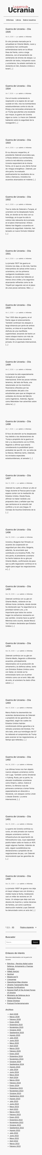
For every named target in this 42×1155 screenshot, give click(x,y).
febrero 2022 (15, 1146)
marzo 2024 (15, 1080)
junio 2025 (14, 1041)
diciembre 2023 (16, 1088)
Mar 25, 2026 (10, 824)
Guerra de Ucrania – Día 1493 (18, 701)
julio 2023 (14, 1101)
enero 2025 (14, 1054)
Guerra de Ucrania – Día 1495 (18, 587)
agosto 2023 (15, 1099)
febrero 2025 (15, 1051)
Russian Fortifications (16, 987)
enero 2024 (14, 1086)
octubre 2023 (15, 1093)
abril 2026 (14, 1014)
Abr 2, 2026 (9, 369)
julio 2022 (14, 1133)
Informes (28, 36)
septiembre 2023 (17, 1096)
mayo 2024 (14, 1075)
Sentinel (10, 974)
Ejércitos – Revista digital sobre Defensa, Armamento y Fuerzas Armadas (20, 966)
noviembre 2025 (16, 1027)
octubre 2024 (15, 1062)
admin (21, 36)
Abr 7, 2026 (9, 93)
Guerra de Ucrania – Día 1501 (18, 252)
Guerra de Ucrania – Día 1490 (18, 877)
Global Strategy (13, 1001)
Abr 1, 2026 (9, 429)
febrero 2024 (15, 1083)
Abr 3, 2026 (9, 312)
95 (13, 927)
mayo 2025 (14, 1043)
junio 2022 (14, 1136)
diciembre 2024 (16, 1056)
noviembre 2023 (16, 1091)
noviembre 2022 (16, 1122)
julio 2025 (14, 1038)
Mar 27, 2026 (10, 708)
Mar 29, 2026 (10, 594)
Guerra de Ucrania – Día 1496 (18, 531)
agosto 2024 (15, 1067)
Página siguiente (28, 927)
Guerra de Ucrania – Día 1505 (18, 30)
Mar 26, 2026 (10, 764)
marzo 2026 (15, 1017)
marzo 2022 (14, 1144)
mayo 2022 (14, 1138)
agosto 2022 (15, 1130)
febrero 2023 (15, 1115)
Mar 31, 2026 (10, 483)
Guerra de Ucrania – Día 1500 (18, 306)
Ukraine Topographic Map (17, 985)
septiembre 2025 (17, 1033)
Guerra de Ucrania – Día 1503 (18, 141)
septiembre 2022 (17, 1128)
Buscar (35, 942)
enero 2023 (14, 1117)
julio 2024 (14, 1070)
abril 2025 (14, 1046)
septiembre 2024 (17, 1064)
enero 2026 (14, 1022)
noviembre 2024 (16, 1059)
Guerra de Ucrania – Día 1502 (18, 198)
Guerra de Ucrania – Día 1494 (18, 644)
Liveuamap (11, 979)
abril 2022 (14, 1141)
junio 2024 (14, 1072)
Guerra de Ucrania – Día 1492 (18, 758)
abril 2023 (14, 1109)
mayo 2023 (14, 1107)
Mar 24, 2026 (10, 883)
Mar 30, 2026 (10, 537)
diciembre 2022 (16, 1120)
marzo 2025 (14, 1048)
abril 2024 (14, 1077)
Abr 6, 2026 (9, 147)
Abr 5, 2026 (9, 204)
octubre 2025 (15, 1030)
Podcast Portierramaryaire (18, 1003)
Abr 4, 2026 (9, 258)
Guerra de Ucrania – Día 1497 (18, 476)
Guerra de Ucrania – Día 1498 (18, 422)
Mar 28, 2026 (10, 651)
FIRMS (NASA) (13, 972)
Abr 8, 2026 (9, 36)
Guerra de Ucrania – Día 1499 (18, 363)
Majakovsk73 (12, 977)
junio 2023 (14, 1104)
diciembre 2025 (16, 1025)
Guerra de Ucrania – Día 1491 (18, 817)
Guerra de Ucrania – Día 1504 (18, 87)
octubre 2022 (15, 1125)
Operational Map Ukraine (17, 982)
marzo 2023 (15, 1112)
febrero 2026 (15, 1019)
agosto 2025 (15, 1035)
